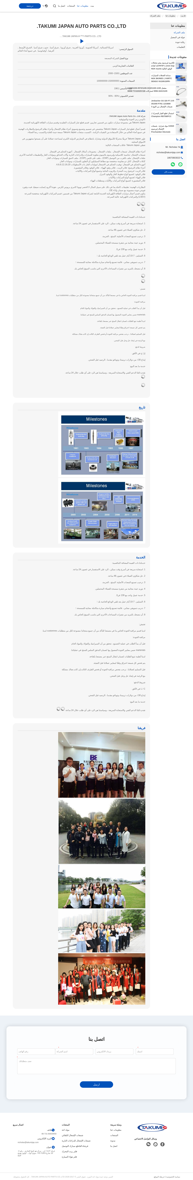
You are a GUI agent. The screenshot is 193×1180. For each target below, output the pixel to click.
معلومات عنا (82, 6)
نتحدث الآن (168, 172)
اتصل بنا (61, 6)
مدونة (112, 1141)
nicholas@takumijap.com (168, 152)
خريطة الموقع (159, 1177)
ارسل (96, 1084)
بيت (92, 6)
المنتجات (71, 6)
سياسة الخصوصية (173, 1177)
